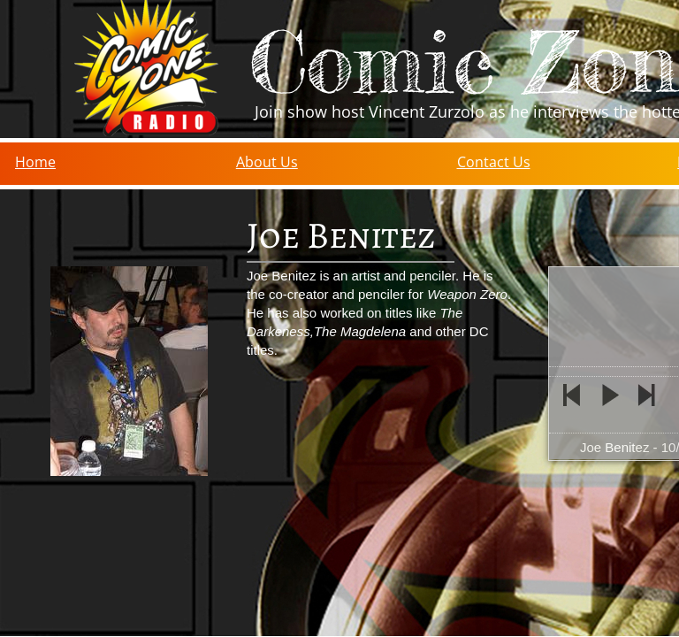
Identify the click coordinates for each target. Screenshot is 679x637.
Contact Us (493, 162)
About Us (267, 162)
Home (35, 162)
